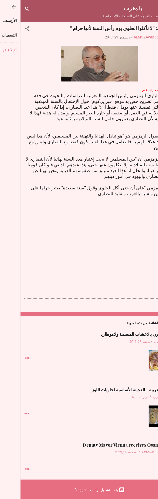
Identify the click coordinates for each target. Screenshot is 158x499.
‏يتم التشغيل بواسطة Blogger (79, 490)
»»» (6, 358)
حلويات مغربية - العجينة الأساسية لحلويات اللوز (112, 390)
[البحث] (7, 9)
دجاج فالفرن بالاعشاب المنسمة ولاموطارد (117, 334)
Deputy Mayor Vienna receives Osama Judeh (108, 445)
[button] (7, 29)
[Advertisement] (79, 240)
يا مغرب (112, 8)
